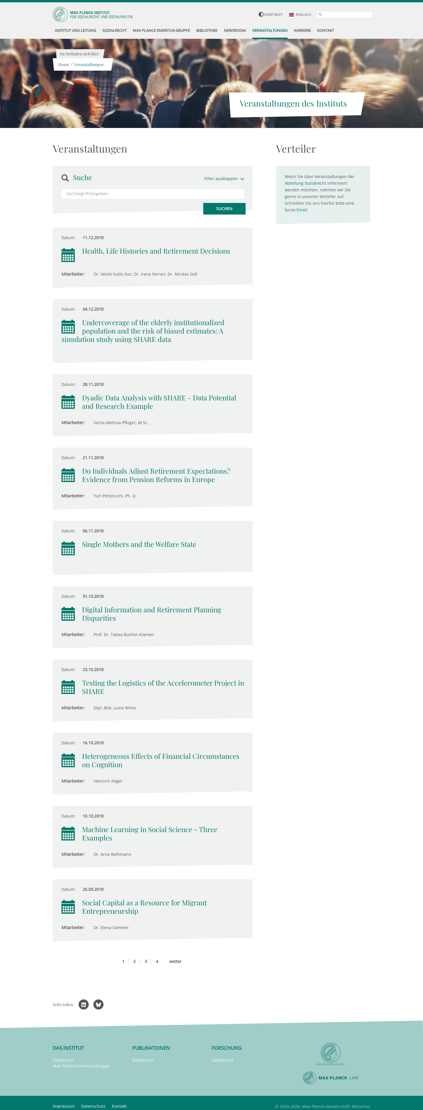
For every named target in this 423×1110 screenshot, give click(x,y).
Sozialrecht (63, 1060)
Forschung (227, 1048)
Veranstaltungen (88, 64)
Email (302, 210)
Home (63, 64)
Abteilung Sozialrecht (305, 183)
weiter (175, 961)
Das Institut (68, 1048)
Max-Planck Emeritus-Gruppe (81, 1066)
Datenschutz (93, 1106)
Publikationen (151, 1048)
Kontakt (119, 1106)
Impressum (64, 1106)
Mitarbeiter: (73, 274)
